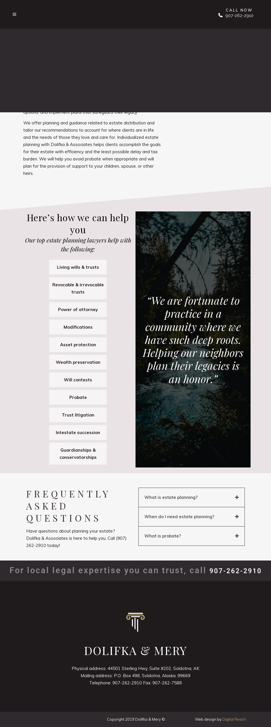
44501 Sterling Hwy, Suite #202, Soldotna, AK (153, 668)
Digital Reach (234, 719)
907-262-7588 (167, 683)
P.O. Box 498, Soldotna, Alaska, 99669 (152, 675)
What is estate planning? (171, 497)
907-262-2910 (239, 15)
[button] (192, 497)
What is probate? (162, 536)
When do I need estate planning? (179, 516)
